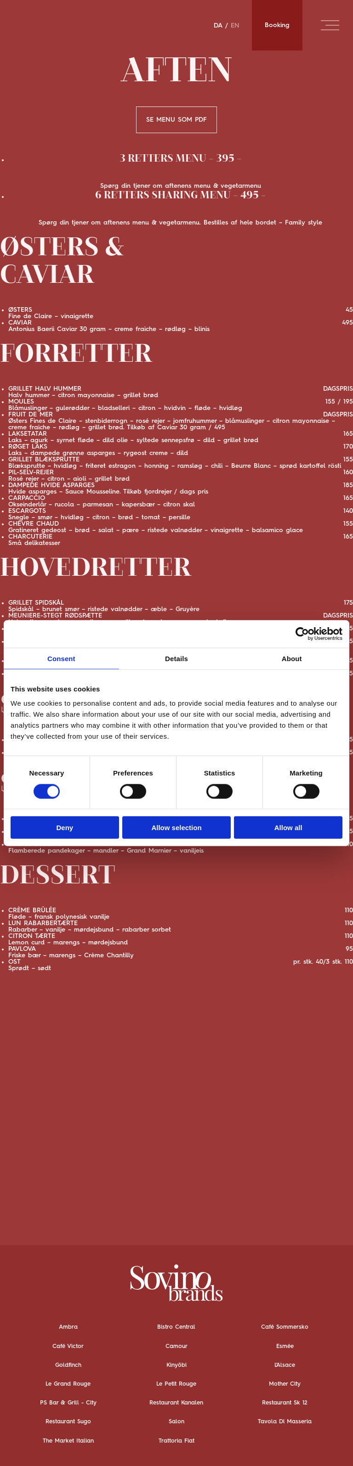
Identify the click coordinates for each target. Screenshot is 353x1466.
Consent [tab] (61, 658)
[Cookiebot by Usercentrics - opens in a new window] (302, 633)
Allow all (288, 827)
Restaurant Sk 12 (284, 1403)
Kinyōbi (176, 1365)
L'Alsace (284, 1365)
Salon (176, 1422)
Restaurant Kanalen (176, 1403)
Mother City (285, 1384)
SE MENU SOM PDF (176, 120)
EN (235, 25)
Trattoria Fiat (176, 1441)
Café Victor (68, 1346)
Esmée (285, 1346)
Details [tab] (176, 658)
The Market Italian (68, 1441)
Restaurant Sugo (68, 1422)
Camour (176, 1346)
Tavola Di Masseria (285, 1422)
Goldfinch (68, 1365)
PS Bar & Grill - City (68, 1403)
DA (218, 25)
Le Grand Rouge (68, 1384)
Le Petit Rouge (176, 1384)
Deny (64, 827)
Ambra (68, 1327)
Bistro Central (176, 1327)
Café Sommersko (284, 1327)
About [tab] (292, 658)
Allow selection (176, 827)
